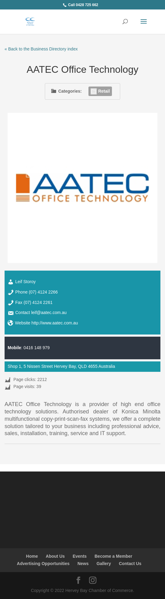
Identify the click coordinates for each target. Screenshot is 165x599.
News (83, 563)
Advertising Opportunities (43, 563)
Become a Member (113, 556)
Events (80, 556)
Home (32, 556)
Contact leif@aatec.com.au (40, 312)
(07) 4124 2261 (37, 302)
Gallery (103, 563)
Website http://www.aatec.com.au (46, 322)
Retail (100, 91)
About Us (55, 556)
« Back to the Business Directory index (41, 48)
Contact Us (130, 563)
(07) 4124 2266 (43, 292)
